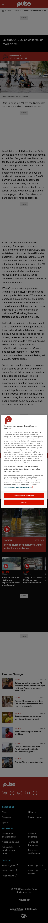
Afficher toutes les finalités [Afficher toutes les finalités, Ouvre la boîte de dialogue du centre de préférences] (24, 495)
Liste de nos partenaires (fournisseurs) (18, 487)
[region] (24, 461)
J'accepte (23, 502)
